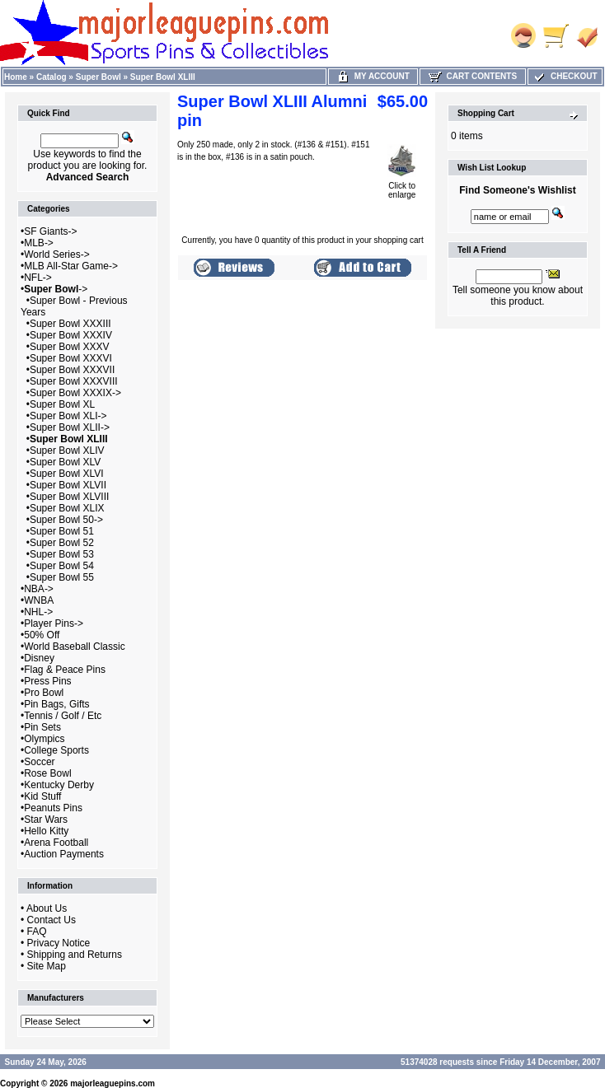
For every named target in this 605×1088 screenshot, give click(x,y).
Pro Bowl (43, 692)
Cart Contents (473, 76)
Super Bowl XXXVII (72, 370)
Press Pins (47, 681)
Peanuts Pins (53, 808)
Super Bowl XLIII (162, 77)
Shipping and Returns (74, 954)
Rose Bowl (47, 773)
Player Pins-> (53, 623)
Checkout (564, 76)
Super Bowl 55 (62, 577)
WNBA (39, 600)
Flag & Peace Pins (65, 669)
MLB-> (39, 243)
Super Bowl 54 (62, 566)
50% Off (41, 635)
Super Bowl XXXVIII (74, 381)
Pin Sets (42, 727)
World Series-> (56, 254)
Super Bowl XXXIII (70, 323)
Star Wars (46, 819)
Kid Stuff (42, 796)
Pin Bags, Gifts (56, 704)
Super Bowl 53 (62, 554)
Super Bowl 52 (62, 543)
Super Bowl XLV (65, 462)
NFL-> (38, 277)
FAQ (37, 931)
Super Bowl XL (62, 404)
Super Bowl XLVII (68, 485)
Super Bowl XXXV (70, 347)
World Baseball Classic (74, 646)
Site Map (46, 966)
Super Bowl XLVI (67, 473)
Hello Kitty (46, 831)
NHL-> (38, 612)
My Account (373, 76)
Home (15, 77)
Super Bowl (98, 77)
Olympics (44, 739)
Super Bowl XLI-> (68, 416)
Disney (39, 658)
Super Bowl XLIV (67, 450)
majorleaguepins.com (112, 1083)
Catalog (51, 77)
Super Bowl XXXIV (71, 335)
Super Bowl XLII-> (70, 427)
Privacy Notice (59, 943)
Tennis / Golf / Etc (62, 715)
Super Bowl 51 (62, 531)
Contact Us (51, 920)
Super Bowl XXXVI (71, 358)
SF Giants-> (50, 231)
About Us (46, 908)
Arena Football (56, 842)
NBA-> (39, 589)
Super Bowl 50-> (66, 519)
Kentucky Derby (59, 785)
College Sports (56, 750)
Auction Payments (64, 854)
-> (55, 289)
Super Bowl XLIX (67, 508)
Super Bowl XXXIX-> (75, 393)
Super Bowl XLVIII (70, 496)
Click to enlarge (401, 186)
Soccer (39, 762)
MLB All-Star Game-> (71, 266)
